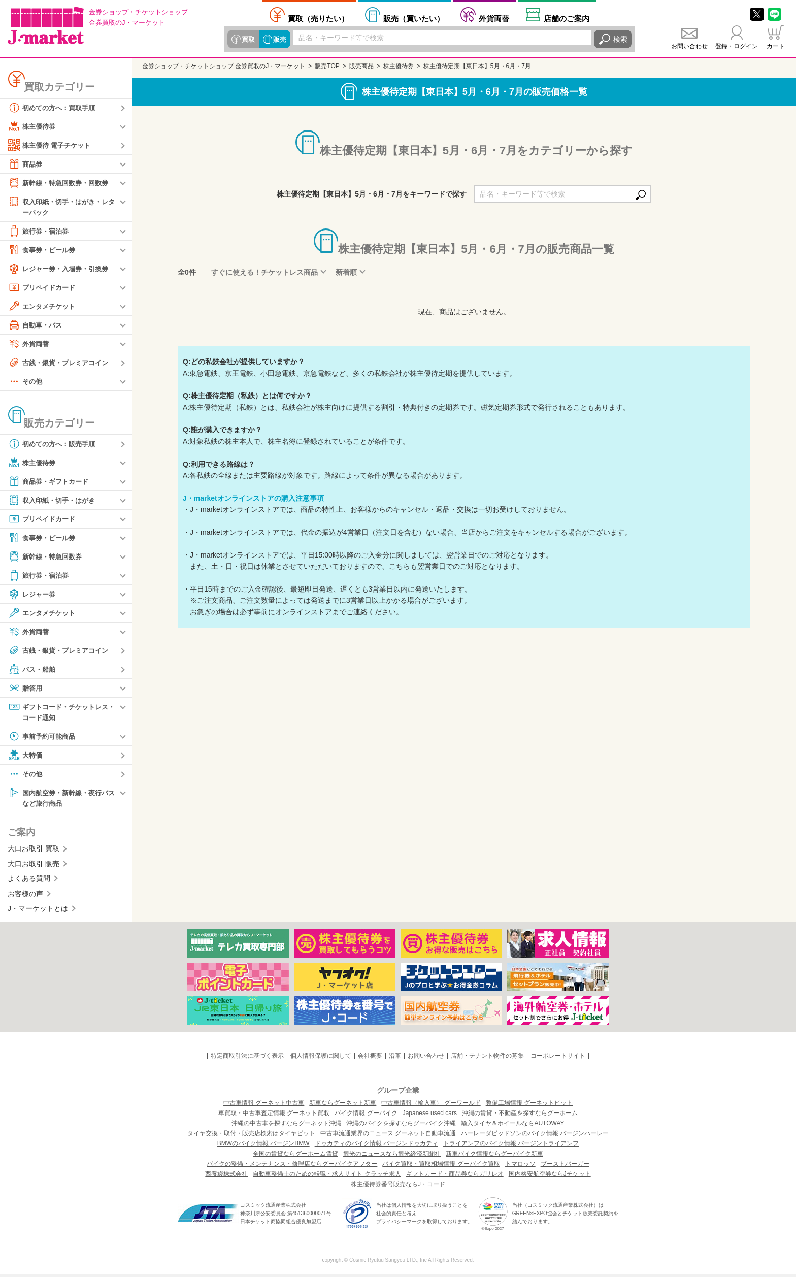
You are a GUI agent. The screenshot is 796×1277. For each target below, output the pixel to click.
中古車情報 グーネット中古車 (263, 1105)
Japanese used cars (430, 1115)
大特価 (26, 756)
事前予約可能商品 (43, 738)
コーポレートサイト (557, 1058)
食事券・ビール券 (43, 250)
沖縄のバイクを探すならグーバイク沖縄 (401, 1125)
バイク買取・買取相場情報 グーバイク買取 (441, 1166)
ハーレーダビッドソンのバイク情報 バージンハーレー (535, 1135)
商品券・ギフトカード (50, 482)
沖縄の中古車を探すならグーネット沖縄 (286, 1125)
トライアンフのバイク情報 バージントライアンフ (511, 1146)
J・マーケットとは (38, 911)
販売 (278, 39)
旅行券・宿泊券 (40, 231)
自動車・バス (36, 325)
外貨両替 (494, 18)
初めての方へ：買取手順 (54, 108)
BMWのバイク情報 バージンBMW (263, 1146)
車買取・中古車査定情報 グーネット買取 (273, 1115)
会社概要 (370, 1058)
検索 (620, 39)
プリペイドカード (43, 288)
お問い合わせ (689, 46)
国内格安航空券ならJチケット (550, 1176)
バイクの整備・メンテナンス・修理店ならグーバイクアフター (292, 1166)
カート (776, 46)
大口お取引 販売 (33, 866)
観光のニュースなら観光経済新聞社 (392, 1156)
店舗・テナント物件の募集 (487, 1058)
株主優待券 (33, 126)
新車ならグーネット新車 (342, 1105)
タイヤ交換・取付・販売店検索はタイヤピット (251, 1135)
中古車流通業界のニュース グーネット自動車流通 (388, 1135)
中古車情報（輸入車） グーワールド (430, 1105)
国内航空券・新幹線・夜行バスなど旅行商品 (61, 799)
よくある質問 (29, 881)
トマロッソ (520, 1166)
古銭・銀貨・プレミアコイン (61, 363)
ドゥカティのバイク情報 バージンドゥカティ (376, 1146)
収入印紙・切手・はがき (54, 501)
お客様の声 (25, 896)
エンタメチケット (43, 307)
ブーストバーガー (565, 1166)
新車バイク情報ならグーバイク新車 (494, 1156)
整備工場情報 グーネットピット (529, 1105)
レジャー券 (33, 594)
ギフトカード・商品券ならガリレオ (455, 1176)
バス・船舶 (33, 670)
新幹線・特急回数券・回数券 (61, 183)
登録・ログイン (736, 46)
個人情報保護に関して (320, 1058)
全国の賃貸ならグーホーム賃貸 (295, 1156)
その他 (26, 382)
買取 (248, 39)
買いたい (413, 18)
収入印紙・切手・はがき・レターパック (61, 206)
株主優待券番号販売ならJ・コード (398, 1186)
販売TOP (327, 66)
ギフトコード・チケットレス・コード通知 (58, 712)
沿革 (395, 1058)
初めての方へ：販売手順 (54, 444)
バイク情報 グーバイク (366, 1115)
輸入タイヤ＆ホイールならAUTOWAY (512, 1125)
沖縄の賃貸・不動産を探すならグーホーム (520, 1115)
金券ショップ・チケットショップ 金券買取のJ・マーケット (223, 66)
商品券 (26, 164)
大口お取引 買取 (33, 851)
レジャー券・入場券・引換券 (61, 269)
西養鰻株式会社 (226, 1176)
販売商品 (361, 66)
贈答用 (26, 688)
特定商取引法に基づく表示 (247, 1058)
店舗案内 (566, 18)
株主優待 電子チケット (51, 145)
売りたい (318, 18)
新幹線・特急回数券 (47, 557)
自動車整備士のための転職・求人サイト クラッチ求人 (327, 1176)
